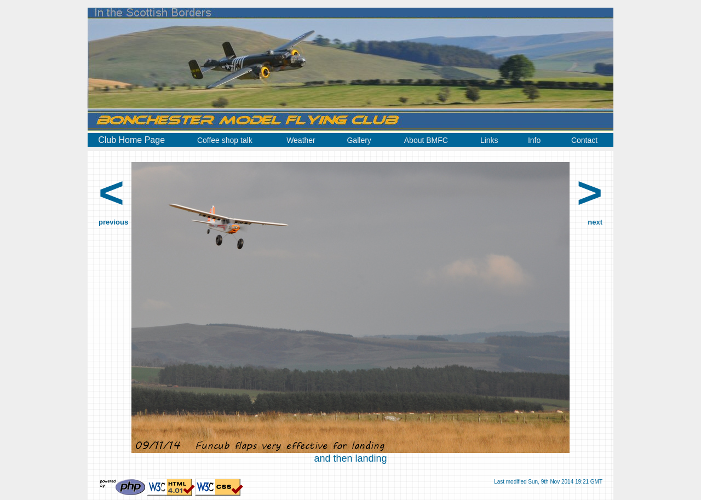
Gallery (359, 140)
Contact (584, 140)
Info (534, 140)
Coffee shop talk (224, 140)
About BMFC (426, 140)
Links (489, 140)
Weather (300, 140)
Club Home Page (131, 140)
